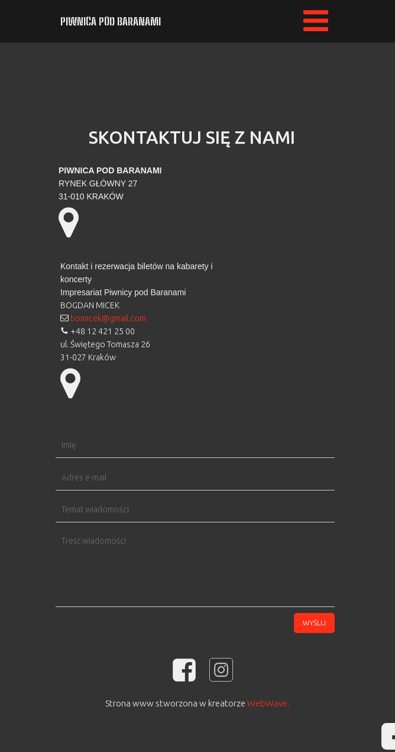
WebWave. (268, 703)
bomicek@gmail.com (108, 318)
